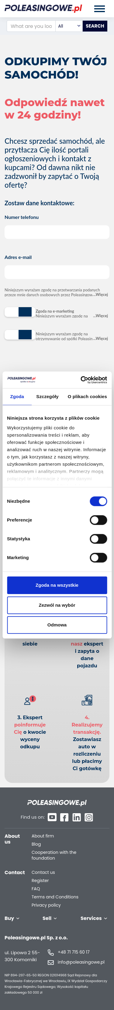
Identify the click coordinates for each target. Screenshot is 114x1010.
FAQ (36, 889)
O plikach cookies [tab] (87, 396)
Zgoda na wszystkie (57, 585)
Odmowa (57, 624)
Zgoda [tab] (17, 396)
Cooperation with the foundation (54, 855)
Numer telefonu (57, 226)
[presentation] (51, 364)
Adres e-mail (57, 266)
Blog (36, 844)
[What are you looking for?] (31, 26)
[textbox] (69, 26)
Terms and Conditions (55, 897)
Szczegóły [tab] (47, 396)
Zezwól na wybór (57, 605)
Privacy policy (46, 905)
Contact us (43, 872)
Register (40, 881)
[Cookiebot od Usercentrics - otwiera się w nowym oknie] (81, 380)
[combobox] (69, 26)
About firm (43, 836)
